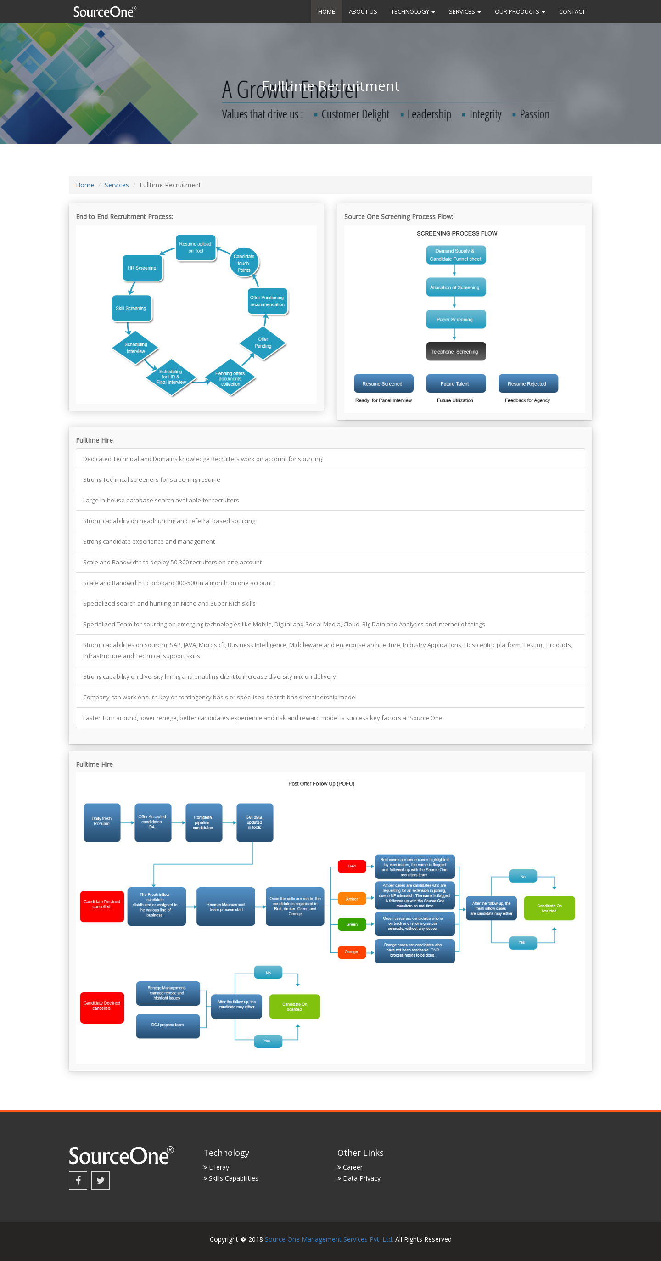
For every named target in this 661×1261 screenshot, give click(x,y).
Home (326, 11)
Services (117, 184)
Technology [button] (413, 11)
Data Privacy (359, 1178)
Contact (572, 11)
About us (363, 11)
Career (350, 1167)
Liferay (216, 1167)
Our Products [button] (520, 11)
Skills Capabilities (230, 1178)
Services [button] (465, 11)
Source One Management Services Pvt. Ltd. (329, 1239)
